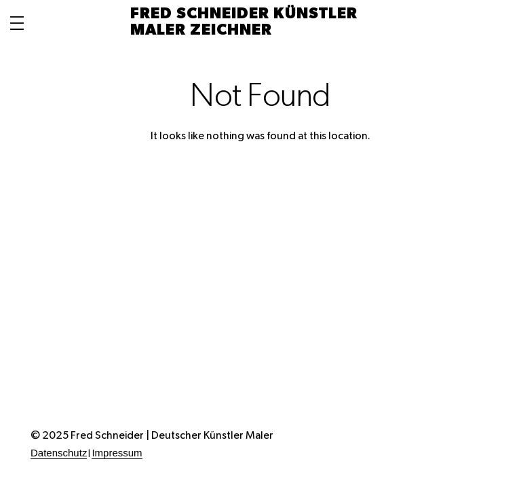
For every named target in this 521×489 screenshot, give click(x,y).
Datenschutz (59, 452)
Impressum (117, 452)
